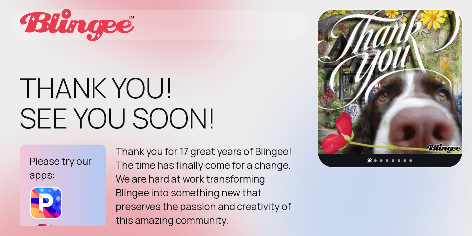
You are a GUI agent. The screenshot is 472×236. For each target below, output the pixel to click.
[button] (369, 160)
